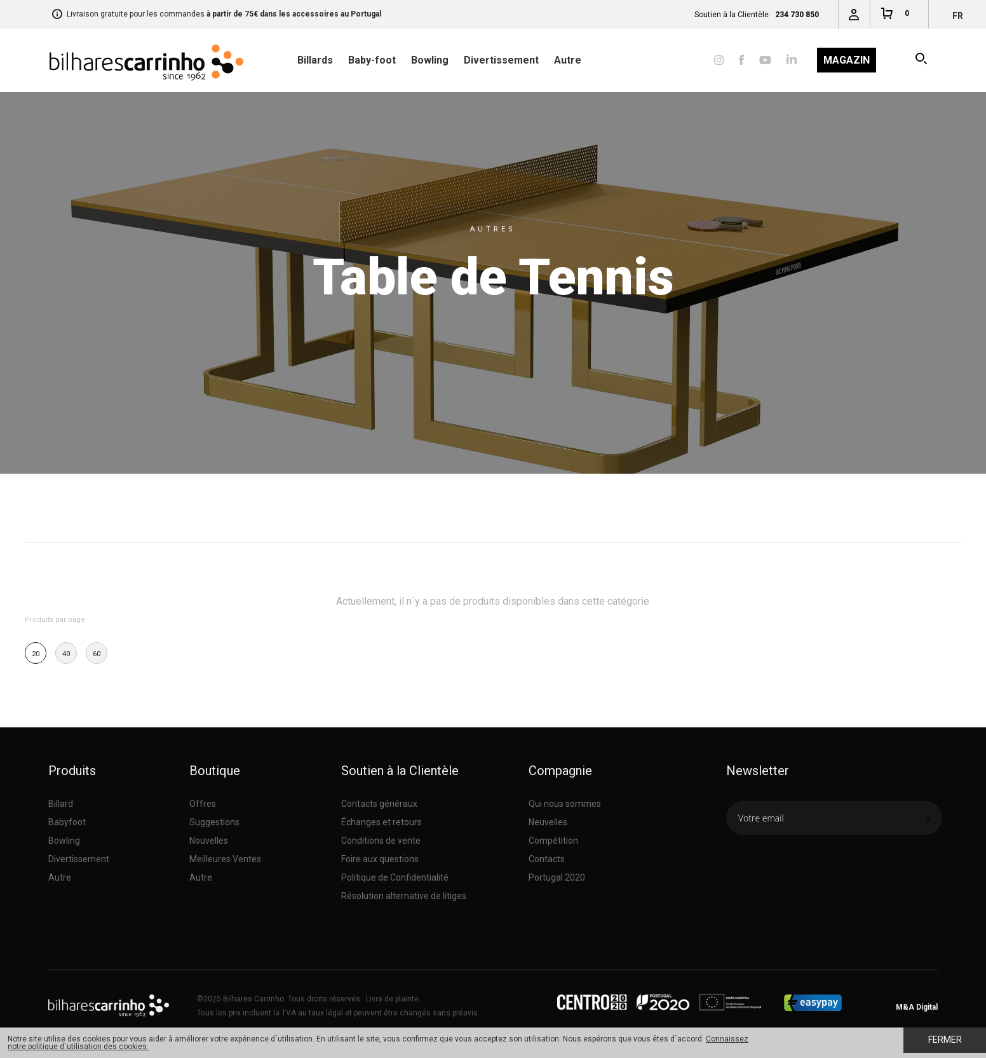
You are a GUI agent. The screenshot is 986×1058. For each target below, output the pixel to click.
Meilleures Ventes (225, 859)
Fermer (945, 1039)
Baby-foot (372, 60)
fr (957, 16)
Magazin (846, 60)
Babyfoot (67, 822)
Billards (315, 60)
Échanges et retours (381, 822)
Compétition (553, 840)
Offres (202, 804)
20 (35, 654)
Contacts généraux (379, 804)
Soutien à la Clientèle (400, 770)
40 (66, 654)
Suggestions (214, 822)
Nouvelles (208, 840)
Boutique (214, 770)
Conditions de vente (381, 840)
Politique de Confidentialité (395, 877)
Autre (567, 60)
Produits (72, 770)
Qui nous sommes (565, 804)
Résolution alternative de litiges (403, 896)
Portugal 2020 (557, 877)
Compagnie (560, 770)
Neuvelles (548, 822)
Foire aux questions (380, 859)
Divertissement (501, 60)
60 (96, 654)
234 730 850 (797, 14)
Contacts (547, 859)
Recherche (922, 60)
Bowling (430, 60)
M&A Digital (917, 1007)
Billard (60, 804)
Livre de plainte (392, 998)
